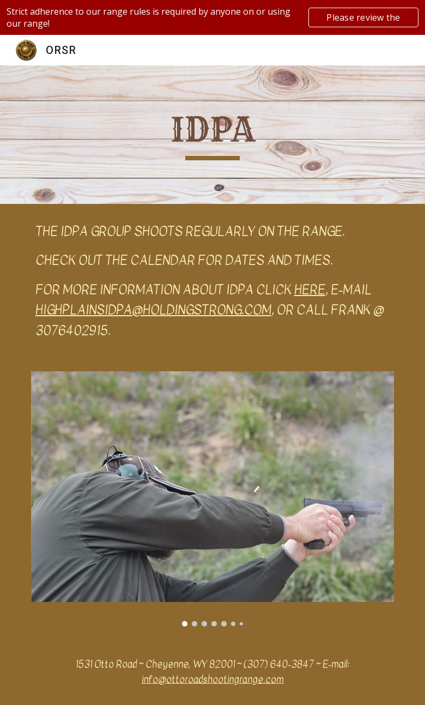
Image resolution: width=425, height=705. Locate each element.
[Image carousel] (212, 498)
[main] (212, 135)
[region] (212, 17)
